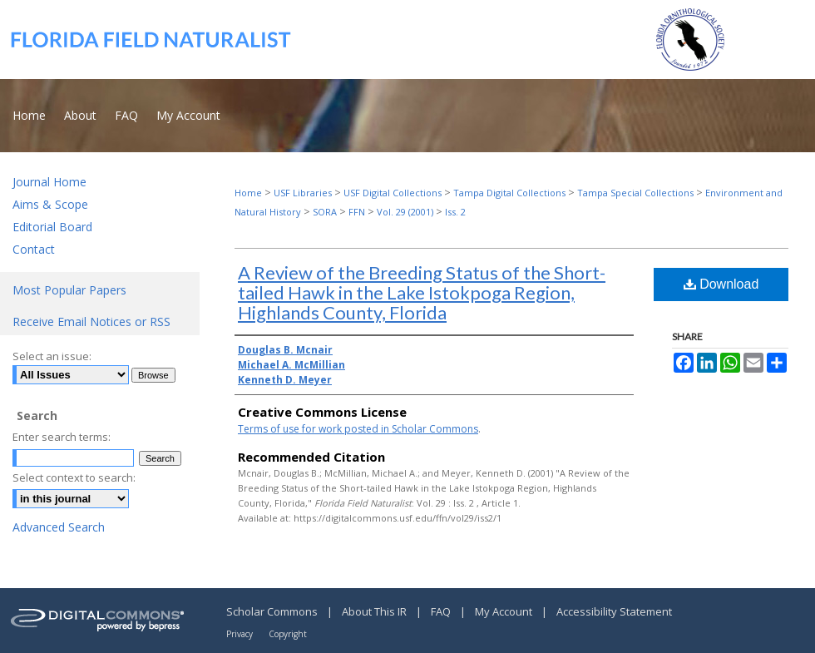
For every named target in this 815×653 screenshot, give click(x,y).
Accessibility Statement (614, 611)
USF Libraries (303, 192)
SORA (325, 211)
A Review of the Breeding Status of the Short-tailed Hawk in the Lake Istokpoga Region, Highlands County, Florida (421, 292)
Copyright (288, 634)
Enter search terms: (61, 436)
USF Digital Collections (392, 192)
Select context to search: (74, 477)
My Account (505, 611)
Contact (33, 249)
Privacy (240, 634)
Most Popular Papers (69, 290)
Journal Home (49, 182)
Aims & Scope (50, 204)
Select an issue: (51, 356)
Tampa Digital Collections (509, 192)
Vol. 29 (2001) (405, 211)
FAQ (442, 611)
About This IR (375, 611)
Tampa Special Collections (635, 192)
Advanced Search (58, 527)
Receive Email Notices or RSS (91, 321)
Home (248, 192)
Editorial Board (52, 227)
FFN (356, 211)
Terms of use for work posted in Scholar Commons (358, 429)
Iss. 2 (455, 211)
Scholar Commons (273, 611)
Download (721, 284)
